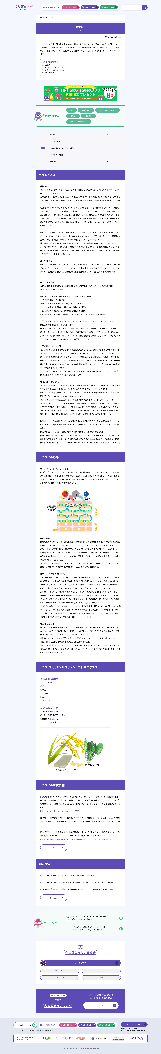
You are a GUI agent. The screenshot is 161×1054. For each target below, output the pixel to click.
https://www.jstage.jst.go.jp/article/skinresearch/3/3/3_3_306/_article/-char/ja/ (76, 839)
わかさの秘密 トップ (43, 17)
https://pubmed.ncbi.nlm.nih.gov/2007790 (59, 811)
